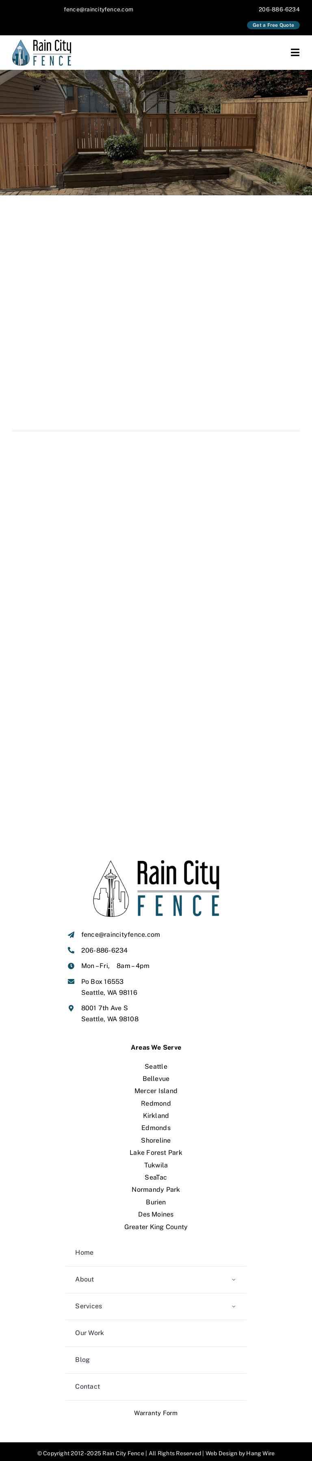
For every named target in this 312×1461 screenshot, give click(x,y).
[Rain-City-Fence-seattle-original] (44, 42)
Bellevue (156, 1067)
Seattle (156, 1055)
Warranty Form (156, 1401)
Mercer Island (156, 1079)
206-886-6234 (279, 9)
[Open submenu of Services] (233, 1295)
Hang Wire (260, 1442)
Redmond (156, 1092)
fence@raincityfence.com (99, 9)
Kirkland (156, 1104)
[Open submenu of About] (233, 1268)
